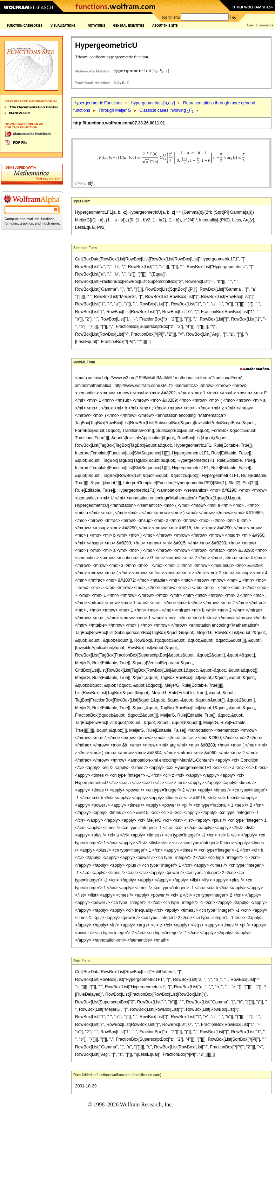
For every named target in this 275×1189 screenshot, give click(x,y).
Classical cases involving (166, 110)
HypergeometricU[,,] (152, 103)
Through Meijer (114, 110)
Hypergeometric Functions (97, 103)
